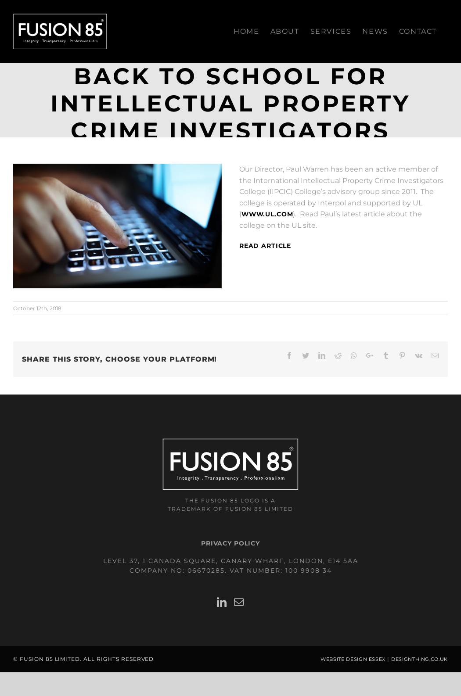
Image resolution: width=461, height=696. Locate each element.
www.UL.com (267, 214)
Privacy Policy (230, 543)
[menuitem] (246, 31)
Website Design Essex (353, 659)
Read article (265, 246)
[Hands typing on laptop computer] (117, 226)
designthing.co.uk (419, 659)
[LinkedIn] (222, 602)
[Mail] (239, 602)
